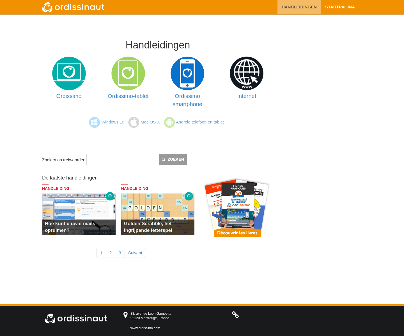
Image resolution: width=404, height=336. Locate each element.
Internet (246, 96)
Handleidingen (299, 6)
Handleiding (55, 188)
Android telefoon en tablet (200, 122)
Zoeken (173, 159)
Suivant (135, 252)
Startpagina (340, 6)
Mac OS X (150, 122)
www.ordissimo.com (145, 328)
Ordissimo (69, 96)
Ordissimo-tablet (128, 96)
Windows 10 (112, 122)
